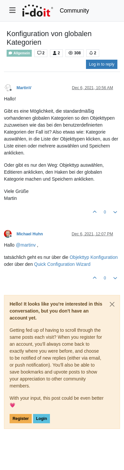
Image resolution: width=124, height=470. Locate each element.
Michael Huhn (30, 234)
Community (74, 10)
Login (41, 418)
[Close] (112, 304)
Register (21, 418)
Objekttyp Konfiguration (93, 257)
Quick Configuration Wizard (62, 264)
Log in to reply (101, 64)
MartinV (24, 88)
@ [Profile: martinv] (26, 245)
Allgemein (19, 53)
